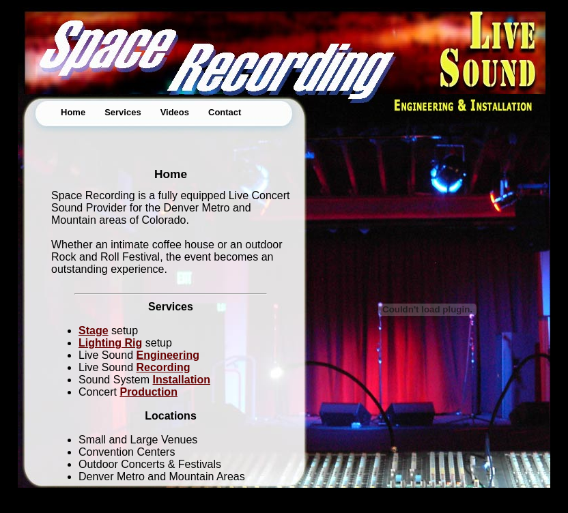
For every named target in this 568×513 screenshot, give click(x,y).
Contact (224, 112)
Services (122, 112)
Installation (181, 379)
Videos (174, 112)
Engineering (168, 355)
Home (73, 112)
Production (148, 392)
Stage (94, 330)
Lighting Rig (110, 343)
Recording (163, 367)
